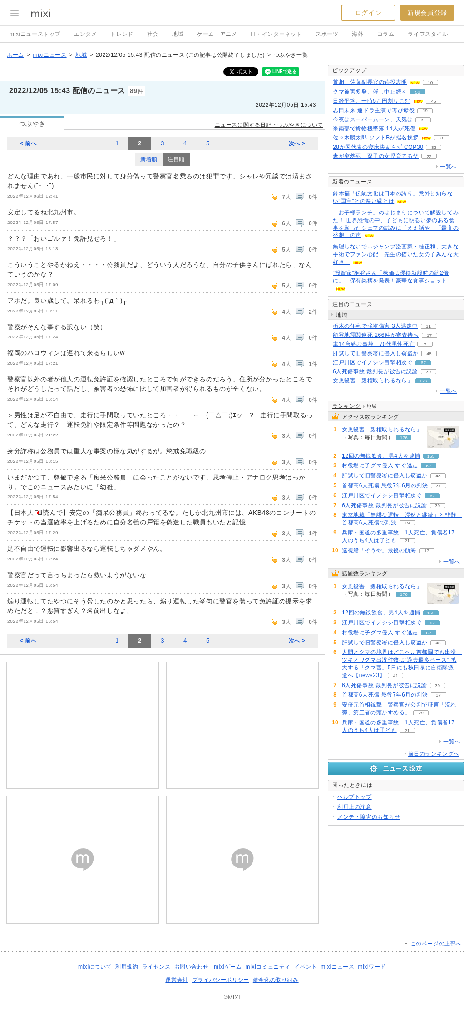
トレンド (121, 34)
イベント (305, 967)
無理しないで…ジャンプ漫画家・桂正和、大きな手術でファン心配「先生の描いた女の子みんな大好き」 (396, 254)
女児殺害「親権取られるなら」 (373, 380)
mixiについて (95, 967)
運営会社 (176, 980)
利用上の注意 (354, 807)
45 (433, 101)
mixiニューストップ (35, 34)
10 (430, 82)
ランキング (346, 406)
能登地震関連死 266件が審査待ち (376, 335)
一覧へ (448, 166)
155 (431, 456)
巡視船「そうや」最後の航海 (379, 550)
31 (423, 119)
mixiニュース (49, 55)
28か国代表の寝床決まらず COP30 (378, 147)
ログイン (368, 12)
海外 (357, 34)
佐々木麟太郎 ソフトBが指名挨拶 (376, 137)
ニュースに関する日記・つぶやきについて (269, 125)
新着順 (149, 159)
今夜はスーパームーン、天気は (373, 119)
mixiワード (372, 967)
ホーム (15, 55)
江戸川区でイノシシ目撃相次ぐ (373, 362)
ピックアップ (349, 70)
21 (407, 540)
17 (429, 335)
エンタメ (85, 34)
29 (421, 712)
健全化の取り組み (276, 980)
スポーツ (327, 34)
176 (423, 380)
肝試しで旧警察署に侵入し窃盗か (376, 353)
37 (438, 485)
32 (433, 147)
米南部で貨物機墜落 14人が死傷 (374, 128)
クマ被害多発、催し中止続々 (370, 92)
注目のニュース (352, 304)
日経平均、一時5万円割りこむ (371, 101)
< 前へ (28, 143)
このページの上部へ (436, 943)
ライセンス (156, 967)
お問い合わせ (191, 967)
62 (428, 465)
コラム (386, 34)
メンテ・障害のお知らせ (368, 817)
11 (428, 326)
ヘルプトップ (354, 797)
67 (423, 362)
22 (428, 156)
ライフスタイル (428, 34)
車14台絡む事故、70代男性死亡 (374, 344)
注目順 (176, 159)
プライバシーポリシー (220, 980)
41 (395, 675)
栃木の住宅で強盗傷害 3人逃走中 (375, 326)
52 (417, 91)
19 (425, 110)
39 (428, 371)
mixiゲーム (228, 967)
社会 (152, 34)
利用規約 (126, 967)
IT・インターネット (276, 34)
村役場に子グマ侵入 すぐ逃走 (380, 465)
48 (428, 353)
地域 (177, 34)
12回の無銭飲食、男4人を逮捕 (381, 456)
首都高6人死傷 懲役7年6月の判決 (385, 485)
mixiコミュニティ (268, 967)
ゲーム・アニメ (217, 34)
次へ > (297, 143)
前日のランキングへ (433, 754)
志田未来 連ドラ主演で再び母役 (374, 110)
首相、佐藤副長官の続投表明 (370, 82)
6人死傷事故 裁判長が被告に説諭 (375, 371)
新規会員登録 (427, 12)
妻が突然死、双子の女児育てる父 (376, 156)
